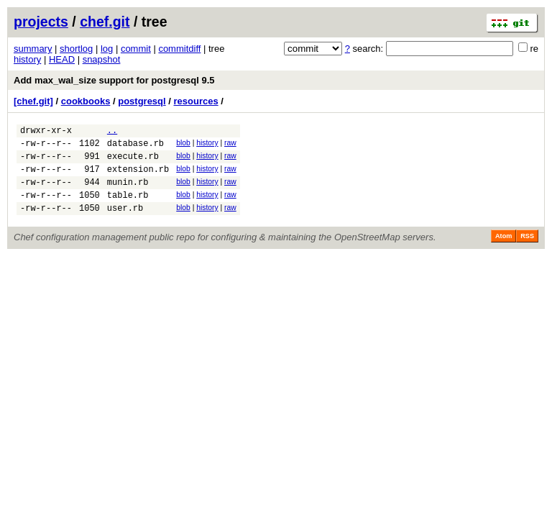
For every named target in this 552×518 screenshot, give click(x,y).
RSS (527, 251)
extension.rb (138, 177)
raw (230, 145)
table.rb (128, 207)
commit (136, 48)
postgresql (141, 101)
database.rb (135, 147)
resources (196, 101)
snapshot (102, 59)
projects (41, 21)
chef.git (104, 21)
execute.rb (133, 162)
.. (112, 132)
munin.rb (128, 192)
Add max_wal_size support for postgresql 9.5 (114, 80)
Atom (503, 251)
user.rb (125, 223)
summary (33, 48)
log (107, 48)
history (27, 59)
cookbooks (86, 101)
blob (183, 145)
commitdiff (179, 48)
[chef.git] (33, 101)
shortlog (76, 48)
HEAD (62, 59)
